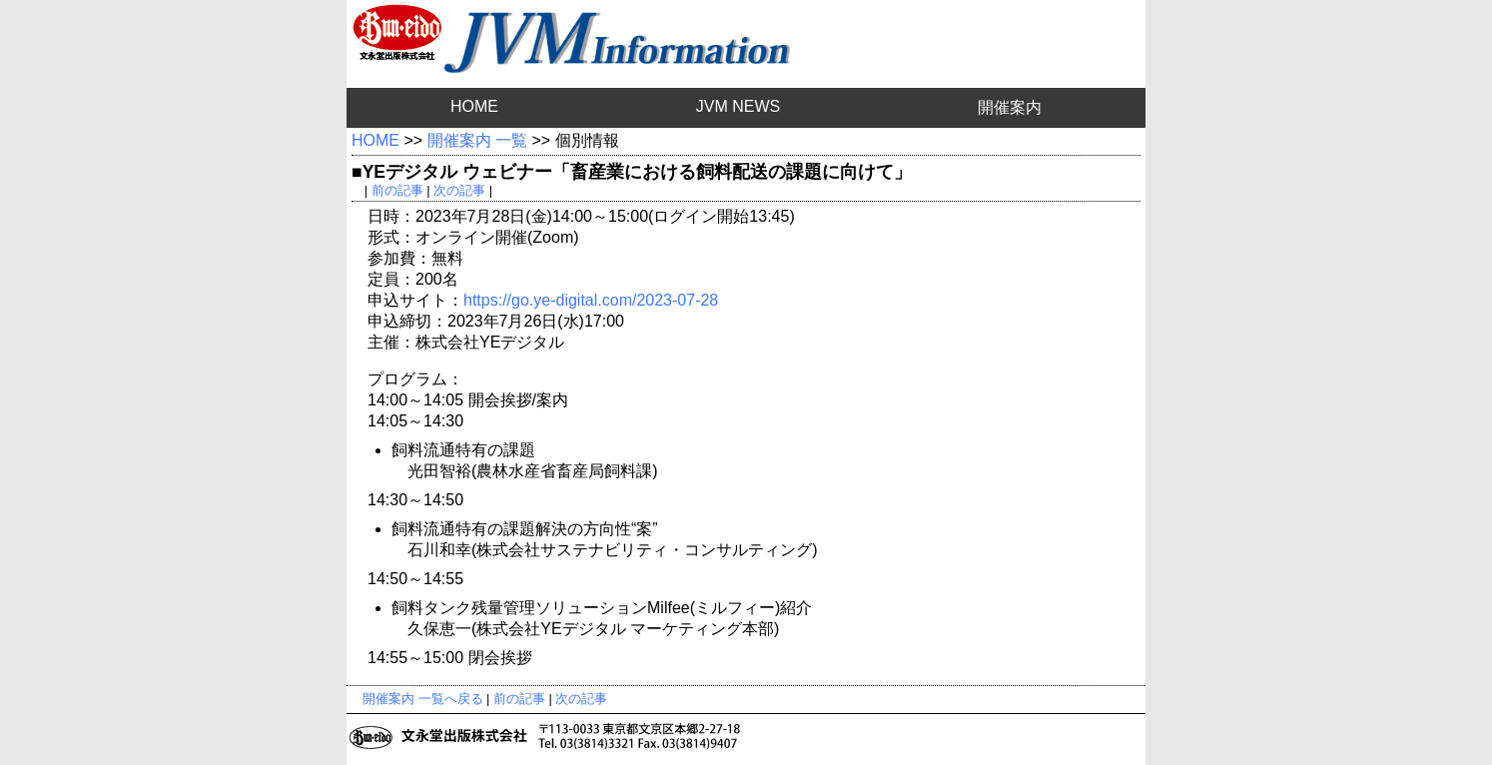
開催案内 (1010, 107)
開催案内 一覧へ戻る (423, 698)
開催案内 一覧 (477, 140)
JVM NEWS (738, 106)
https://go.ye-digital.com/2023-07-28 (590, 300)
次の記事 (459, 190)
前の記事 (397, 190)
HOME (474, 106)
